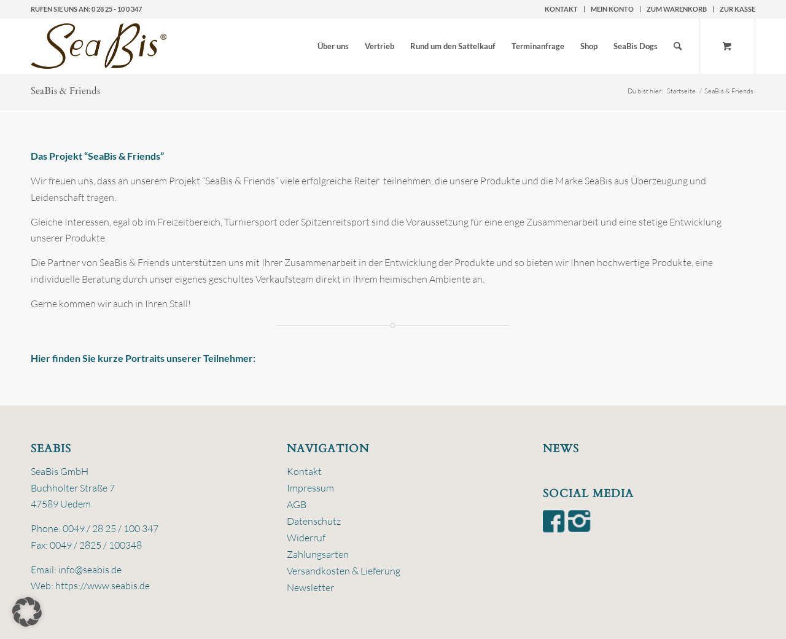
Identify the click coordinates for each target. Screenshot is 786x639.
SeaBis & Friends (65, 91)
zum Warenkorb (677, 9)
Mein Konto (612, 9)
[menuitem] (562, 9)
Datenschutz (314, 521)
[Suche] (678, 46)
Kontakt (561, 9)
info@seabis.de (90, 569)
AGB (296, 504)
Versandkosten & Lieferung (343, 571)
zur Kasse (737, 9)
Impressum (310, 488)
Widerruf (306, 537)
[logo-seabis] (98, 46)
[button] (27, 612)
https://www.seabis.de (102, 585)
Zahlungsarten (318, 554)
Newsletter (310, 587)
